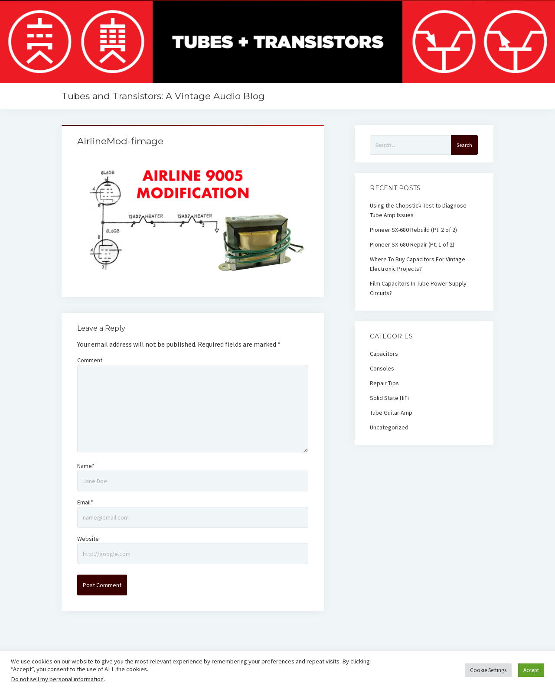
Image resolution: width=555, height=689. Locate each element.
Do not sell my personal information (57, 679)
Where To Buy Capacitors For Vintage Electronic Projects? (417, 264)
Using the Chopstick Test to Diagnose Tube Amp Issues (418, 210)
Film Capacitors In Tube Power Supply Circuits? (418, 288)
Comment (89, 360)
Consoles (382, 368)
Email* (85, 502)
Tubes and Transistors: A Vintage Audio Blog (163, 96)
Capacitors (384, 354)
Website (88, 539)
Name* (86, 466)
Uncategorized (389, 427)
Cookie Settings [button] (488, 670)
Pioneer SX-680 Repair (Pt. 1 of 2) (412, 244)
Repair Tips (384, 383)
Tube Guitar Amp (391, 412)
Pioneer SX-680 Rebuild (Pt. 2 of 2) (413, 230)
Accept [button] (531, 670)
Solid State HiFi (389, 398)
